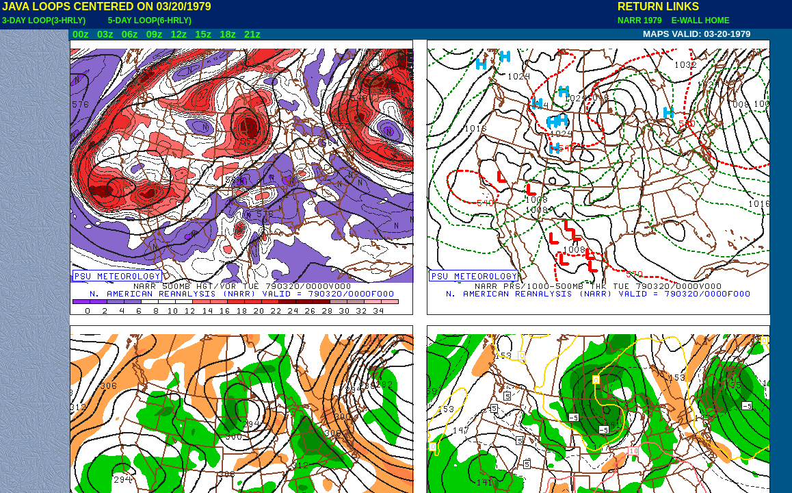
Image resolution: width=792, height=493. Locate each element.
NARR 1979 (641, 20)
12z (178, 34)
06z (130, 34)
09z (155, 34)
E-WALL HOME (698, 20)
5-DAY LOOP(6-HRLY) (150, 20)
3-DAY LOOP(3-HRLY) (43, 20)
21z (252, 34)
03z (105, 34)
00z (81, 34)
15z (203, 34)
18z (228, 34)
